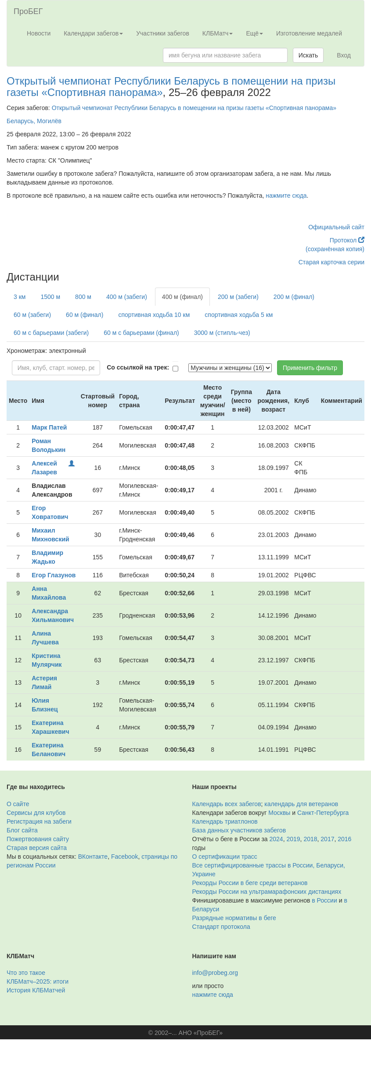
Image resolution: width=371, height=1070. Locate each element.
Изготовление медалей (309, 33)
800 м (83, 296)
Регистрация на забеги (39, 821)
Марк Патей (49, 427)
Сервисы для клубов (36, 812)
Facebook (124, 856)
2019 (293, 838)
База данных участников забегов (239, 830)
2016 (344, 838)
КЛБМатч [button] (217, 33)
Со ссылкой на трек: (138, 367)
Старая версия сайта (37, 847)
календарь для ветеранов (301, 803)
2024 (276, 838)
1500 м (50, 296)
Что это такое (26, 972)
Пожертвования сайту (38, 838)
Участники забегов (162, 33)
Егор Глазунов (54, 575)
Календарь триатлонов (225, 821)
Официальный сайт (336, 227)
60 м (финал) (84, 314)
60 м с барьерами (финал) (141, 332)
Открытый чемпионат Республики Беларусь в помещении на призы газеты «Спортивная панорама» (171, 86)
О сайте (18, 803)
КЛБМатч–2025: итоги (37, 981)
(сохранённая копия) (335, 248)
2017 (327, 838)
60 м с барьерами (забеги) (51, 332)
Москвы (279, 812)
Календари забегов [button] (93, 33)
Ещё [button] (254, 33)
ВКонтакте (93, 856)
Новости (38, 33)
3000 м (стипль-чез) (222, 332)
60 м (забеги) (32, 314)
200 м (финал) (294, 296)
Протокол (347, 240)
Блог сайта (22, 830)
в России (324, 900)
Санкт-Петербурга (323, 812)
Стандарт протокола (221, 926)
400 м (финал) (182, 296)
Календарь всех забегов (226, 803)
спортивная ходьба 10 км (154, 314)
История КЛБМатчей (36, 990)
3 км (19, 296)
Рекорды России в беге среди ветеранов (250, 882)
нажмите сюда (286, 195)
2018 (310, 838)
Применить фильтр (310, 367)
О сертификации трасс (224, 856)
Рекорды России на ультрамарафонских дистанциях (267, 891)
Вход (344, 55)
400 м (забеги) (126, 296)
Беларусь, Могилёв (34, 120)
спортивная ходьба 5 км (239, 314)
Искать (308, 55)
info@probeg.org (215, 972)
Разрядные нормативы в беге (234, 917)
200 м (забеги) (238, 296)
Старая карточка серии (331, 262)
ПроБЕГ (28, 11)
